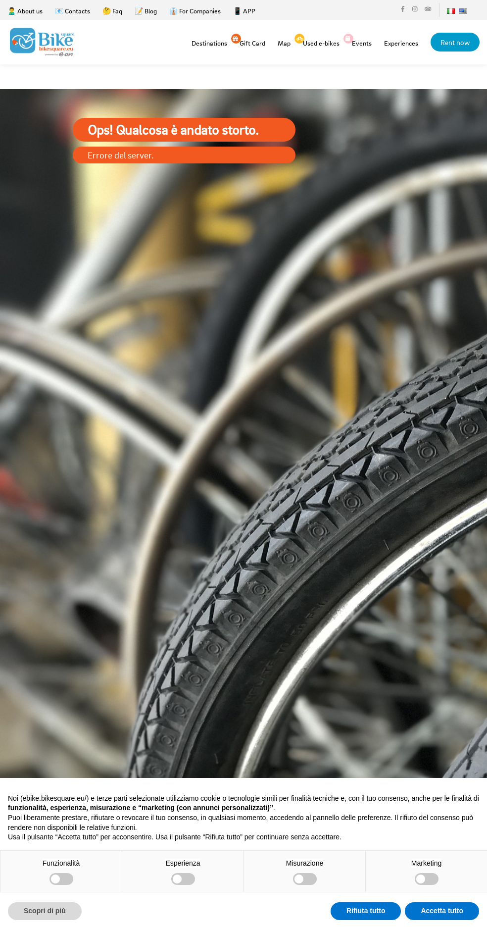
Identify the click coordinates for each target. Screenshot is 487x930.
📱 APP (244, 10)
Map (284, 43)
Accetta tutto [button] (442, 911)
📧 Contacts (72, 10)
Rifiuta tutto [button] (366, 911)
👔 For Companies (195, 10)
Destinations (209, 43)
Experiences (401, 43)
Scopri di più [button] (45, 911)
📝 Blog (146, 10)
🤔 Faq (112, 10)
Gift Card (252, 42)
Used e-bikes (321, 42)
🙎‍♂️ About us (25, 10)
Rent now (455, 42)
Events (362, 42)
